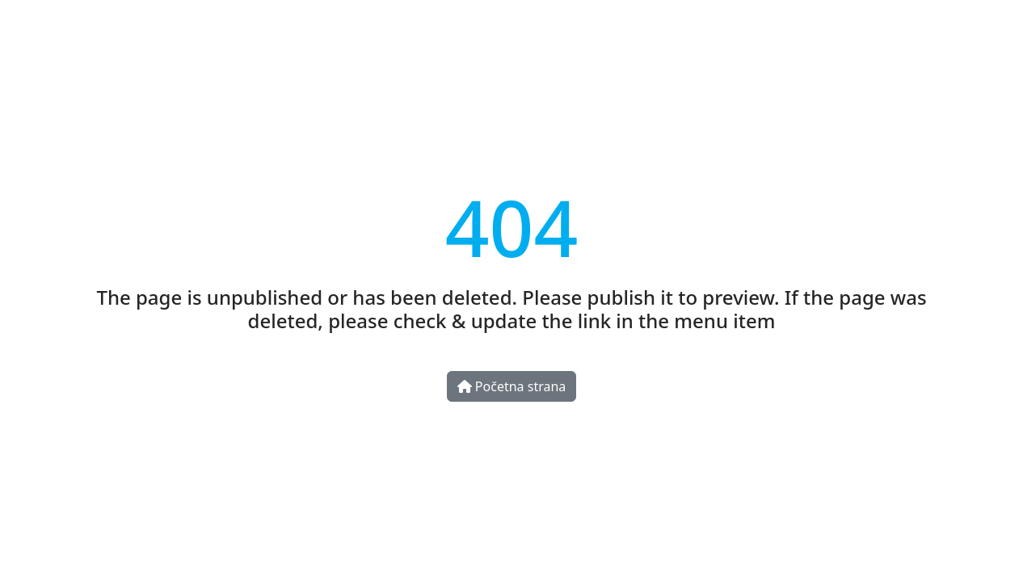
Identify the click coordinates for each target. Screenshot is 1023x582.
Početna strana (511, 386)
